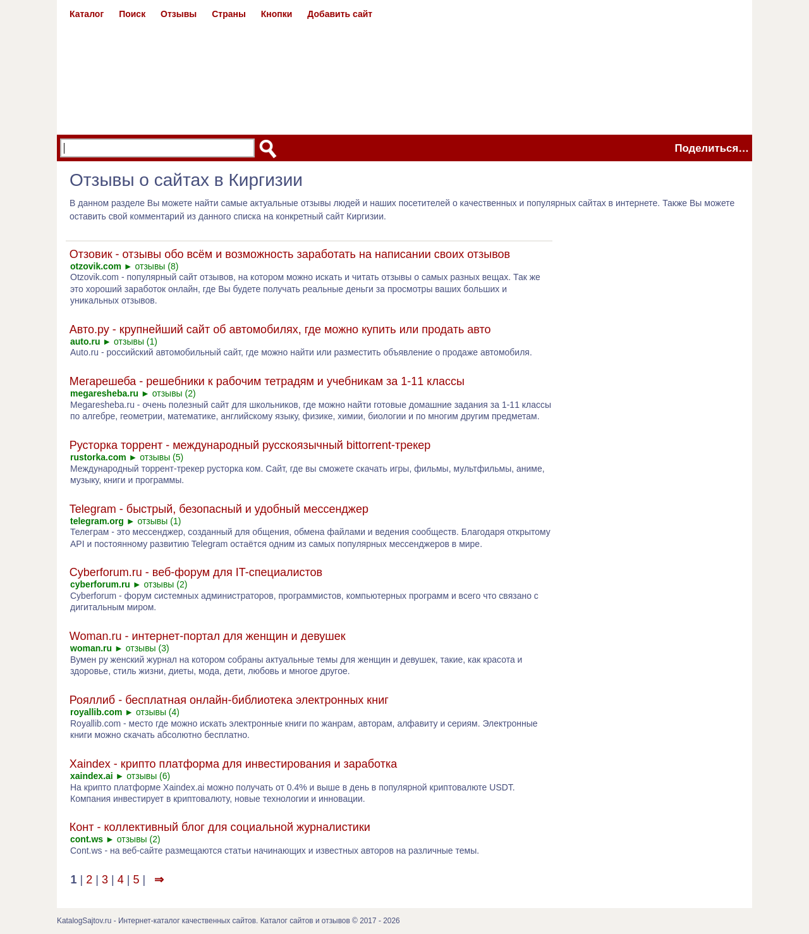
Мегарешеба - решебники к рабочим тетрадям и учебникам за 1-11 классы (267, 381)
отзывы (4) (157, 712)
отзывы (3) (147, 648)
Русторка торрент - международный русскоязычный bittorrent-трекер (250, 445)
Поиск (132, 14)
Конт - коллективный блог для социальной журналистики (220, 827)
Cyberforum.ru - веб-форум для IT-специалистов (196, 572)
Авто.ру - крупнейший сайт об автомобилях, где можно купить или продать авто (280, 329)
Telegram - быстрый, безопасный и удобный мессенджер (219, 509)
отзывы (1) (135, 341)
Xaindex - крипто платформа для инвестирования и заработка (233, 764)
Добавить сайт (339, 14)
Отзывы (179, 14)
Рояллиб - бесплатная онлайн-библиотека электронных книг (229, 700)
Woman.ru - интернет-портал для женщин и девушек (208, 636)
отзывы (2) (174, 393)
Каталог (87, 14)
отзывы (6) (148, 776)
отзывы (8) (157, 266)
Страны (229, 14)
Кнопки (277, 14)
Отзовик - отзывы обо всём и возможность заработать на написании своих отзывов (290, 254)
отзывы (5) (161, 457)
